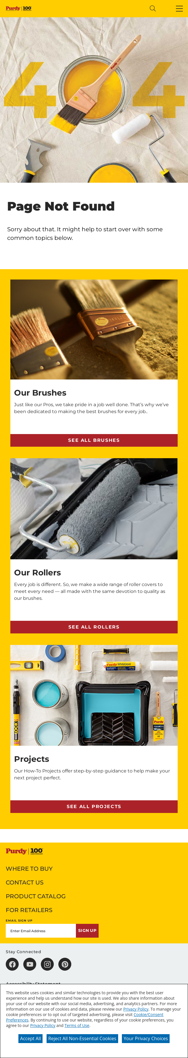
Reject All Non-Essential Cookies (82, 1038)
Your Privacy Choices (146, 1038)
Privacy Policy (135, 1009)
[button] (179, 8)
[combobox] (98, 8)
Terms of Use (77, 1025)
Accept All (30, 1038)
